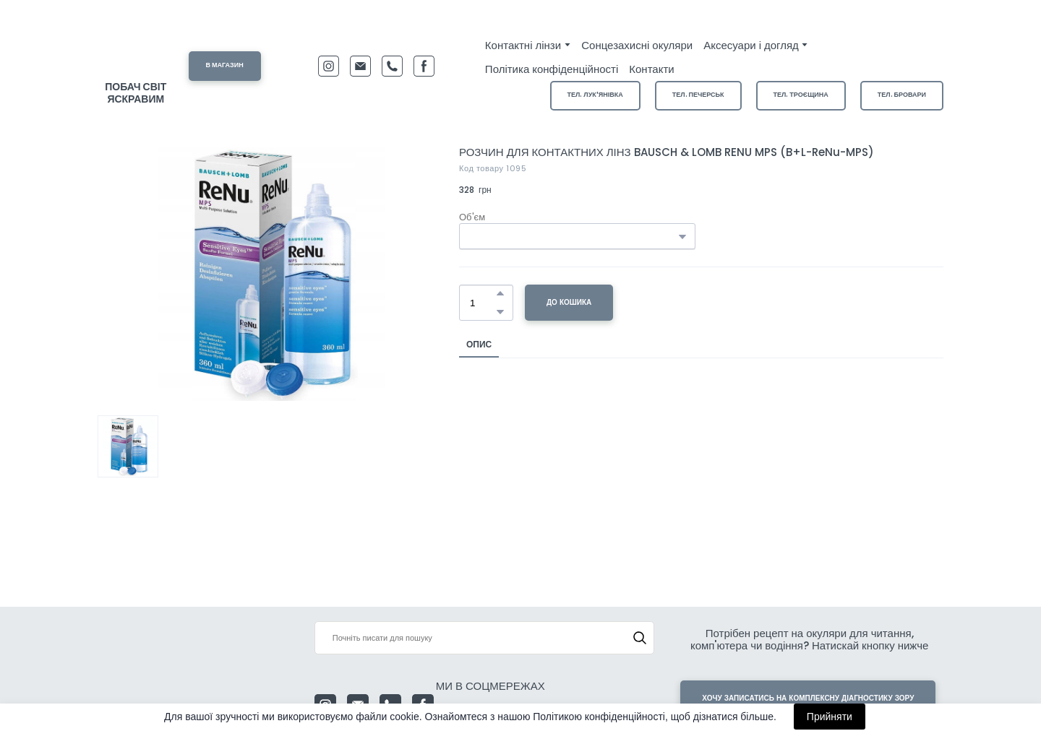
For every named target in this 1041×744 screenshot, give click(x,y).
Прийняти (829, 716)
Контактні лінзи (523, 45)
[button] (225, 66)
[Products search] (484, 637)
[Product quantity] (482, 302)
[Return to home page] (136, 52)
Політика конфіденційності (551, 69)
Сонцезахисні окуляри (637, 45)
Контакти (651, 69)
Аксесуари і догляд (751, 45)
